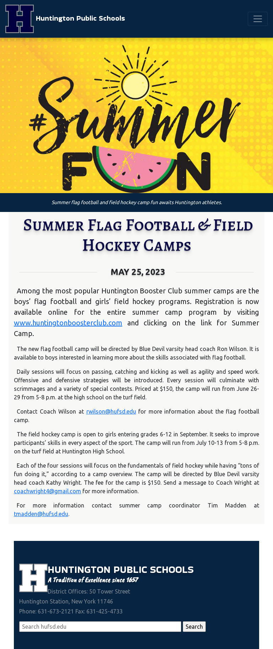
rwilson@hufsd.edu (111, 411)
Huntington (80, 569)
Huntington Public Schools (65, 19)
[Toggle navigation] (258, 19)
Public (131, 569)
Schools (172, 569)
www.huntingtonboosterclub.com (68, 323)
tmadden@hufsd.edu (41, 514)
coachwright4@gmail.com (47, 491)
